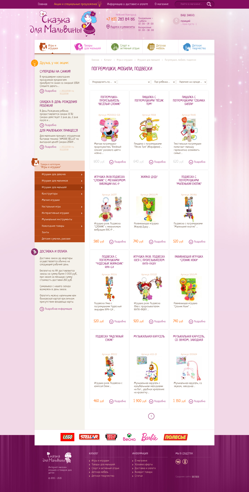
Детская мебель (100, 472)
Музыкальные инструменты (57, 219)
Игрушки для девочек (54, 174)
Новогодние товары (53, 226)
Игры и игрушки (124, 60)
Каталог (108, 60)
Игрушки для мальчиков (55, 180)
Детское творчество (103, 476)
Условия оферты (144, 464)
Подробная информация (58, 309)
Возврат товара (143, 472)
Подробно (50, 91)
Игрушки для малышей (55, 187)
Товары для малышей (103, 464)
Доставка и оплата (145, 468)
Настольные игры (52, 206)
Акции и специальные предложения (75, 4)
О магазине (161, 4)
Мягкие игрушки (51, 200)
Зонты (46, 232)
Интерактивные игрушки (56, 213)
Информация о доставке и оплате (127, 4)
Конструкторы (50, 193)
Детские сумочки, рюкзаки (57, 238)
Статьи (139, 476)
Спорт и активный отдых (105, 468)
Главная (42, 4)
